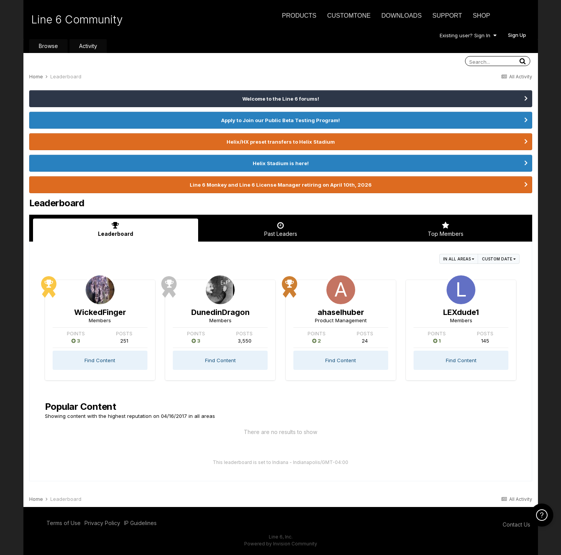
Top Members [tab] (446, 229)
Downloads (401, 15)
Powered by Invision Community (280, 544)
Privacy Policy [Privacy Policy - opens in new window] (102, 523)
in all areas (458, 259)
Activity (88, 46)
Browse (48, 46)
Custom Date (499, 259)
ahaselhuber (341, 312)
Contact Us (516, 524)
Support (447, 15)
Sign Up (517, 35)
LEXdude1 (461, 312)
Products (299, 15)
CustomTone (349, 15)
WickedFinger (100, 312)
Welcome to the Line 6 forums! (280, 99)
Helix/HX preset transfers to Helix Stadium (281, 142)
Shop (481, 15)
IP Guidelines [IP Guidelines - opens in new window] (140, 523)
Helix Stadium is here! (281, 163)
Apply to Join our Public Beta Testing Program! (280, 120)
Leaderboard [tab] (115, 229)
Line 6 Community (77, 19)
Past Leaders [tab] (280, 229)
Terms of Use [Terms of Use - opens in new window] (63, 523)
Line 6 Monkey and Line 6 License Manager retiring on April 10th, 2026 (281, 185)
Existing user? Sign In (468, 35)
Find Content (99, 360)
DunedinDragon (220, 312)
